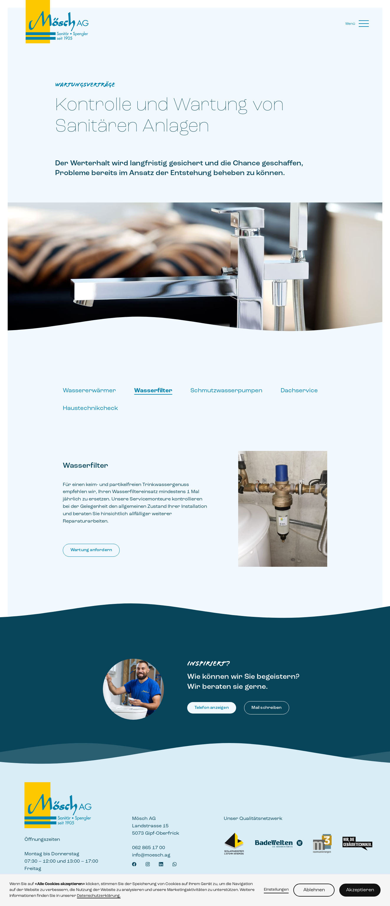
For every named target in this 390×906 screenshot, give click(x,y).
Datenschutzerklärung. (99, 896)
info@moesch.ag (151, 855)
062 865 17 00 (148, 848)
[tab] (89, 394)
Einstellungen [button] (276, 890)
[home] (59, 21)
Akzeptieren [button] (360, 890)
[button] (357, 24)
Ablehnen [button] (314, 890)
